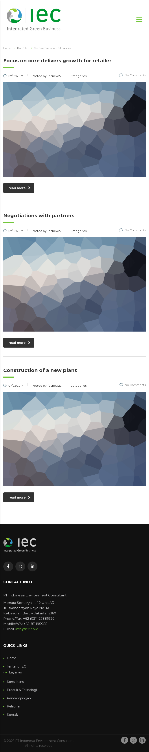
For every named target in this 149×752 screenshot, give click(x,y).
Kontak (12, 715)
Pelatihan (14, 706)
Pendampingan (19, 698)
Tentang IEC (16, 666)
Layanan (15, 672)
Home (7, 48)
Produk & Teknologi (22, 690)
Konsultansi (15, 682)
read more (19, 188)
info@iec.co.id (26, 629)
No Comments (133, 75)
